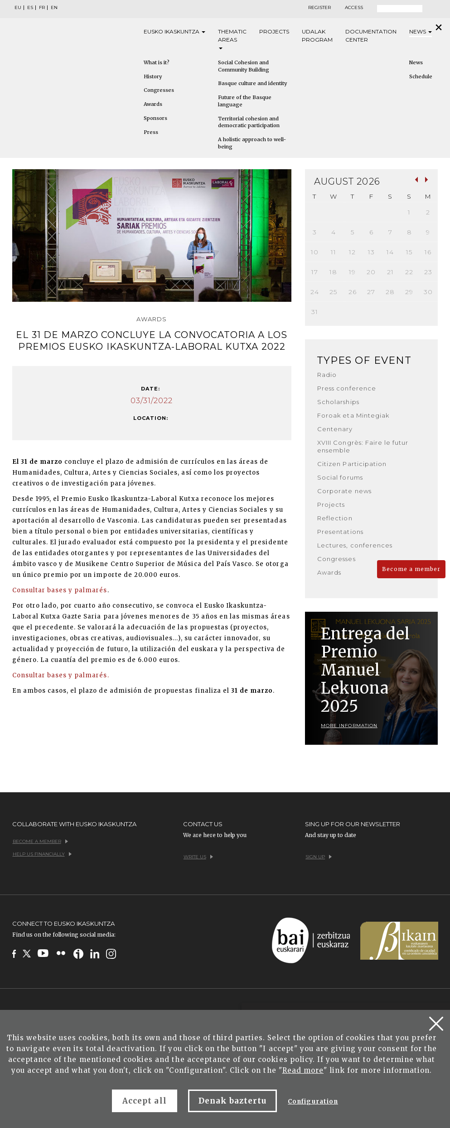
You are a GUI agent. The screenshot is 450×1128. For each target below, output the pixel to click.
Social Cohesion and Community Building (243, 66)
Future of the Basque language (244, 101)
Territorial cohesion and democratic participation (249, 122)
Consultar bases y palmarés (59, 590)
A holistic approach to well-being (252, 143)
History (153, 76)
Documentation (371, 36)
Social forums (340, 477)
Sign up (318, 857)
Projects (274, 31)
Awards (153, 104)
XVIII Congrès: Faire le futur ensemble (362, 446)
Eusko (174, 32)
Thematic (232, 38)
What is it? (156, 62)
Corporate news (344, 491)
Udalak (317, 36)
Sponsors (155, 118)
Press (151, 132)
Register (319, 7)
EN (54, 7)
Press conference (346, 388)
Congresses (159, 90)
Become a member (411, 569)
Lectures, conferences (354, 545)
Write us (198, 857)
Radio (327, 374)
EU (18, 7)
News (420, 31)
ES (30, 7)
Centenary (335, 429)
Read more (303, 1070)
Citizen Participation (352, 463)
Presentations (340, 531)
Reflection (334, 518)
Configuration (313, 1101)
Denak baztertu (232, 1101)
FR (42, 7)
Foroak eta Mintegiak (353, 415)
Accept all (144, 1101)
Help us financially (42, 854)
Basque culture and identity (252, 83)
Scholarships (338, 401)
